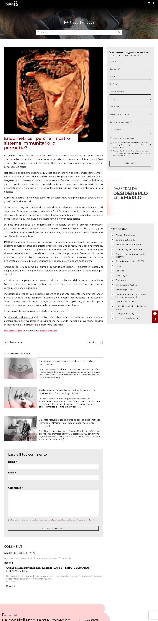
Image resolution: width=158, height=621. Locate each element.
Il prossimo (91, 342)
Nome (12, 462)
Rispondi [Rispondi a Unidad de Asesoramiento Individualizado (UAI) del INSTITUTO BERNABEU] (10, 586)
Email (12, 472)
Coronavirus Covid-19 (125, 240)
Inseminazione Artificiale (127, 285)
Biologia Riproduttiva (125, 235)
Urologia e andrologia (126, 313)
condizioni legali (38, 520)
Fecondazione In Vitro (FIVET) (130, 261)
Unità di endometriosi (20, 317)
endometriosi (24, 159)
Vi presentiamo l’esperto (127, 318)
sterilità (89, 261)
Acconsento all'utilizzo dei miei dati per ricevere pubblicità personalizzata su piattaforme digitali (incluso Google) (131, 153)
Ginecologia (121, 275)
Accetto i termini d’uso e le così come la (54, 520)
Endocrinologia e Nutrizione (129, 249)
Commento (15, 488)
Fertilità (119, 266)
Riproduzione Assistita (126, 301)
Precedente (16, 342)
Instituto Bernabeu (11, 3)
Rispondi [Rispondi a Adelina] (8, 563)
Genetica (120, 271)
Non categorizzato (124, 289)
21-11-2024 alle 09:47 (17, 571)
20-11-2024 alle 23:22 (24, 553)
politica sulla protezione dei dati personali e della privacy (75, 520)
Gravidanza (121, 280)
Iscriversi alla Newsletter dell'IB (124, 138)
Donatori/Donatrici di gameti (129, 244)
